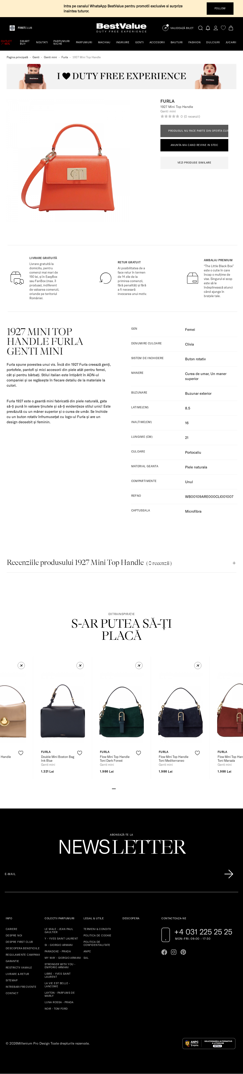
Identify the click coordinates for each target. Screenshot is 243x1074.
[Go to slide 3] (121, 788)
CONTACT (12, 993)
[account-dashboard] (215, 28)
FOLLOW (220, 8)
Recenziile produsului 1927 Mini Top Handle (89, 562)
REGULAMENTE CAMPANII (23, 954)
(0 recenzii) (192, 116)
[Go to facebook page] (164, 952)
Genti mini (50, 57)
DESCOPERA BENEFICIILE (23, 948)
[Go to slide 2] (118, 788)
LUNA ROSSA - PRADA (59, 1002)
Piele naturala (196, 467)
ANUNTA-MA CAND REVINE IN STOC (194, 145)
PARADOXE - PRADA (58, 951)
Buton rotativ (195, 359)
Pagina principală (17, 57)
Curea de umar (197, 373)
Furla (64, 57)
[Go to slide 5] (129, 788)
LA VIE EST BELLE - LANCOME (57, 985)
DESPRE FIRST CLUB (19, 942)
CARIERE (11, 929)
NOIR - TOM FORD (56, 1008)
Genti (36, 57)
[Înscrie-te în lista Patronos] (228, 874)
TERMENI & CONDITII (97, 929)
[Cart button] (231, 28)
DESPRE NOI (14, 935)
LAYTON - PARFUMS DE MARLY (60, 994)
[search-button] (200, 27)
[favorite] (223, 28)
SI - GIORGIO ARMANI (59, 945)
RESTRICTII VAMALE (19, 967)
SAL (86, 957)
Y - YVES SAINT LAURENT (61, 938)
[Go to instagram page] (174, 952)
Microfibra (193, 511)
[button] (21, 665)
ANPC (87, 951)
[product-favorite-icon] (20, 753)
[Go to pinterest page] (183, 952)
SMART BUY (25, 42)
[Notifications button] (208, 28)
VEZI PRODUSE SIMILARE (194, 162)
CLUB (25, 28)
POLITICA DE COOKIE (98, 935)
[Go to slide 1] (114, 788)
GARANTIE (12, 961)
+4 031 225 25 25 (203, 931)
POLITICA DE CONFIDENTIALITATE (97, 943)
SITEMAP (12, 980)
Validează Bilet (182, 28)
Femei (190, 329)
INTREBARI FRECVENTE (21, 986)
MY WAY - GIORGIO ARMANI (63, 957)
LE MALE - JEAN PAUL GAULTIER (59, 930)
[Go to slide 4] (125, 788)
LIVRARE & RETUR (17, 974)
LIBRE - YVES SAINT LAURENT (58, 975)
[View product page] (62, 707)
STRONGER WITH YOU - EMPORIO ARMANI (60, 966)
